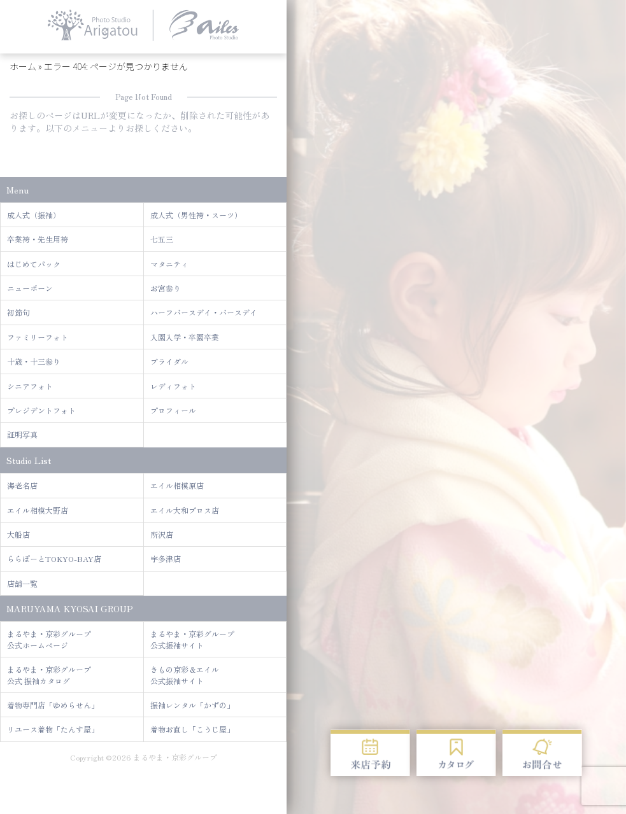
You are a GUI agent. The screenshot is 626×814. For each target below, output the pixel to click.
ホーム (23, 66)
